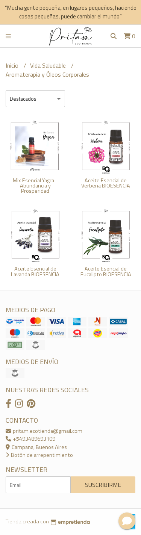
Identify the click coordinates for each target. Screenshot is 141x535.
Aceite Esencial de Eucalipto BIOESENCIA (105, 271)
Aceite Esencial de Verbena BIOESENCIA (105, 183)
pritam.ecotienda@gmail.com (44, 431)
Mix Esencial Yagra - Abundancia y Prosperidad (35, 185)
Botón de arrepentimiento (39, 455)
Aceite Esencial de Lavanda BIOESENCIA (35, 271)
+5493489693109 (30, 439)
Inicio (13, 65)
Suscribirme (103, 484)
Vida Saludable (48, 65)
